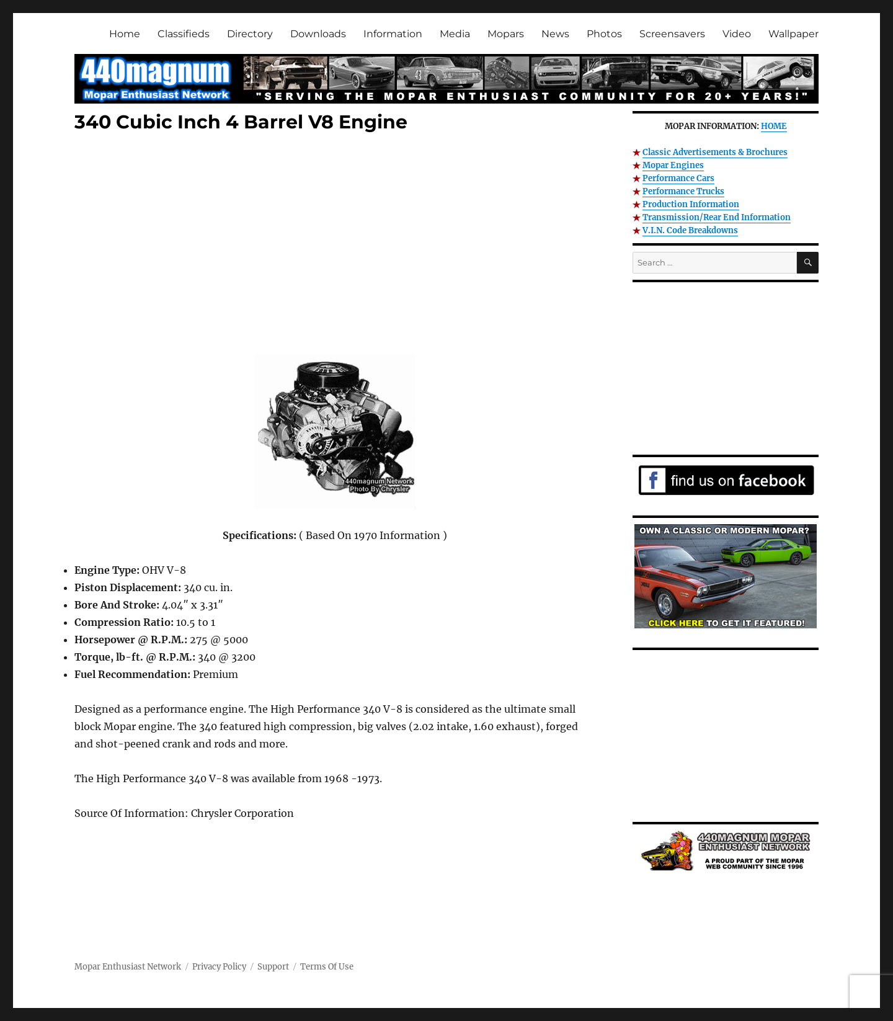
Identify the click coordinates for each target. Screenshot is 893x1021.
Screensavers (672, 34)
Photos (604, 34)
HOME (774, 126)
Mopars (505, 34)
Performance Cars (678, 178)
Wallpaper (793, 34)
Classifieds (184, 34)
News (555, 34)
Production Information (690, 204)
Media (455, 34)
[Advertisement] (337, 246)
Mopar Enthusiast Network (127, 966)
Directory (250, 34)
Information (392, 34)
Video (736, 34)
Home (124, 34)
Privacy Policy (219, 966)
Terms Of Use (326, 966)
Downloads (318, 34)
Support (273, 966)
